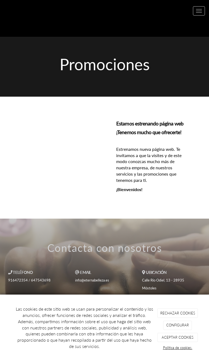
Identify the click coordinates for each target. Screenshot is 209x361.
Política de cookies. (177, 347)
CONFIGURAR (177, 325)
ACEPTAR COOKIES (177, 337)
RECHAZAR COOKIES (177, 313)
